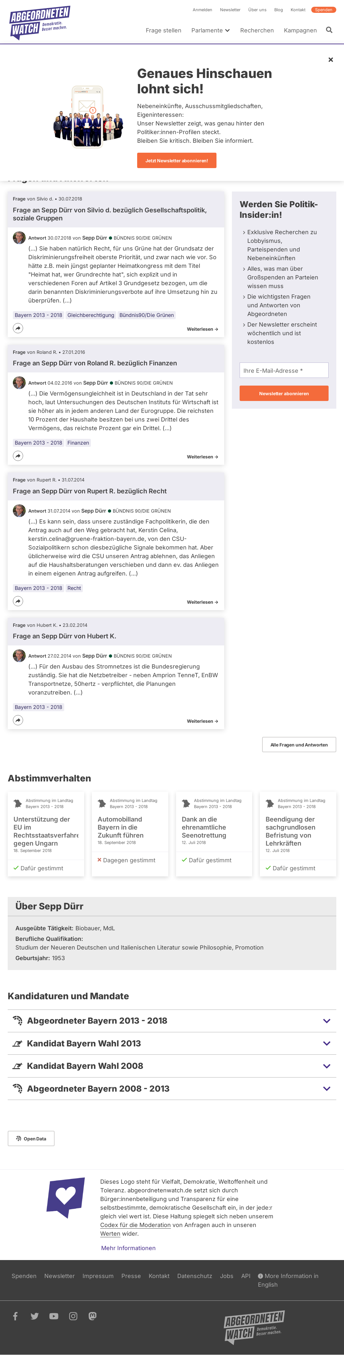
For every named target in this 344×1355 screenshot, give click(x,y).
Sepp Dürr (94, 237)
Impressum (98, 1276)
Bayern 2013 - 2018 (38, 315)
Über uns (257, 9)
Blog (278, 9)
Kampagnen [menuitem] (300, 30)
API (246, 1276)
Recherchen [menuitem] (257, 30)
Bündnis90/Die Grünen (146, 315)
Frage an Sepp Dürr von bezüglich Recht (90, 491)
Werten (110, 1233)
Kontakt (298, 9)
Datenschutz (194, 1276)
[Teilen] (18, 328)
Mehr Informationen (128, 1248)
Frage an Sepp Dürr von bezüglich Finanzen (95, 363)
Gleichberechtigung (90, 315)
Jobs (227, 1276)
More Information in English (288, 1280)
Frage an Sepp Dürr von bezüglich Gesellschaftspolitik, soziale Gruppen (110, 214)
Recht (74, 588)
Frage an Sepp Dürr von (64, 636)
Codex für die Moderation (135, 1225)
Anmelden (202, 9)
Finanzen (78, 442)
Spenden (323, 9)
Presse (131, 1276)
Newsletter (230, 9)
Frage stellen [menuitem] (163, 30)
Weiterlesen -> (202, 329)
